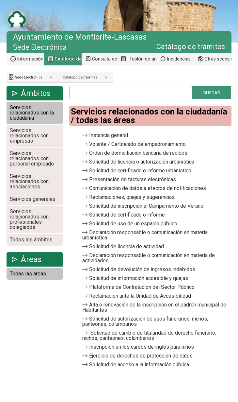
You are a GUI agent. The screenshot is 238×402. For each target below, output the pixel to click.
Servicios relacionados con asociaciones (29, 181)
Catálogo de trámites (80, 77)
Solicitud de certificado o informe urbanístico (140, 170)
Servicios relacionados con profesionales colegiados (29, 219)
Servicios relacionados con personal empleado (32, 158)
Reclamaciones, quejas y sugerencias (132, 197)
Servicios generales (33, 199)
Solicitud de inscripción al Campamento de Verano (146, 206)
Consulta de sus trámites (105, 59)
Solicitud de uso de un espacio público (133, 223)
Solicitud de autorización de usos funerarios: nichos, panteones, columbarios (145, 321)
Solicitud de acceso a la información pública (139, 364)
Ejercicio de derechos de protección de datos (141, 355)
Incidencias (179, 59)
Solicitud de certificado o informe (127, 215)
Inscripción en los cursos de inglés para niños (141, 347)
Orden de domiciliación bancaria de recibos (138, 153)
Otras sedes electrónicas (217, 59)
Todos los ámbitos (31, 239)
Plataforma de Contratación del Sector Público (142, 287)
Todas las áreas (28, 274)
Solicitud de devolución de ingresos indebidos (142, 269)
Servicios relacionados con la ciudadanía (32, 112)
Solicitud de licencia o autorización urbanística (141, 162)
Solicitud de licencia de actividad (126, 246)
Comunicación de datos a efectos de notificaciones (147, 188)
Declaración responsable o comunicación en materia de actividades (148, 258)
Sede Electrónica (28, 77)
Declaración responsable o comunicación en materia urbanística (145, 235)
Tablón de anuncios (142, 59)
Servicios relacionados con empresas (29, 135)
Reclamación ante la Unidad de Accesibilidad (140, 296)
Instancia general (108, 135)
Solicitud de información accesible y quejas (138, 278)
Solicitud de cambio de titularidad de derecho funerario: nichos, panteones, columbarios (149, 335)
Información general (30, 59)
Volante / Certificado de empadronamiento (137, 144)
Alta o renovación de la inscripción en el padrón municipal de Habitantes (154, 307)
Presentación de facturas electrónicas (132, 179)
